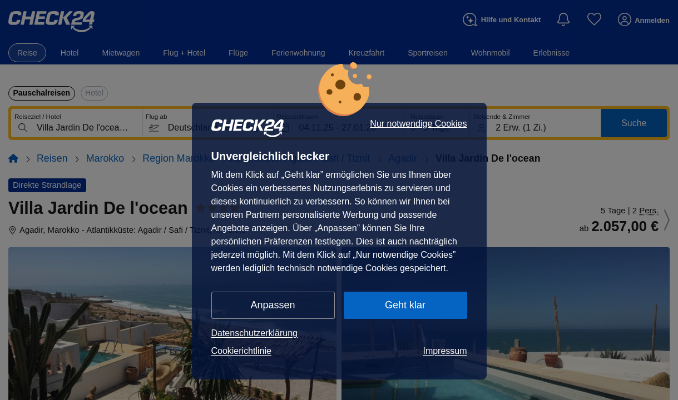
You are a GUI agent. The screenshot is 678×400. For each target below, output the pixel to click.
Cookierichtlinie (241, 351)
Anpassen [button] (273, 305)
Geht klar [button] (405, 305)
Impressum (445, 351)
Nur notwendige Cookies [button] (418, 123)
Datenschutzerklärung (254, 333)
